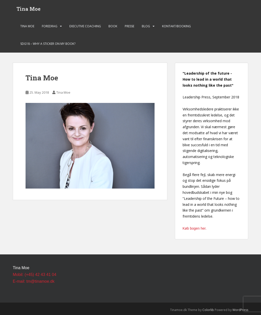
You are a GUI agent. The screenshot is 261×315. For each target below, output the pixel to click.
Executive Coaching (85, 26)
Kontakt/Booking (176, 26)
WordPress (240, 310)
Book (112, 26)
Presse (129, 26)
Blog (146, 26)
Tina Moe (29, 9)
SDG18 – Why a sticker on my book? (47, 44)
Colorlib (208, 310)
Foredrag (49, 26)
